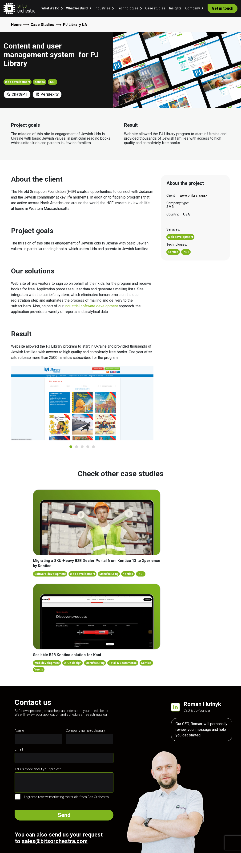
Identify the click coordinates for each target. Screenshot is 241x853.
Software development (50, 574)
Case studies (155, 8)
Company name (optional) (85, 730)
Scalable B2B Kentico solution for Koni (67, 655)
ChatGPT (17, 94)
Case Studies (42, 24)
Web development (17, 82)
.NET (52, 82)
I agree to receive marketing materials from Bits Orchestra (66, 797)
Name (19, 730)
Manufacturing (108, 574)
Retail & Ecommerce (123, 663)
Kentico (39, 82)
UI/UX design (72, 663)
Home (16, 24)
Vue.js (38, 669)
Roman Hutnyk (202, 704)
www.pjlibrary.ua (192, 195)
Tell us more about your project (38, 769)
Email (19, 749)
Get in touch (222, 8)
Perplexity (47, 94)
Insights (175, 8)
